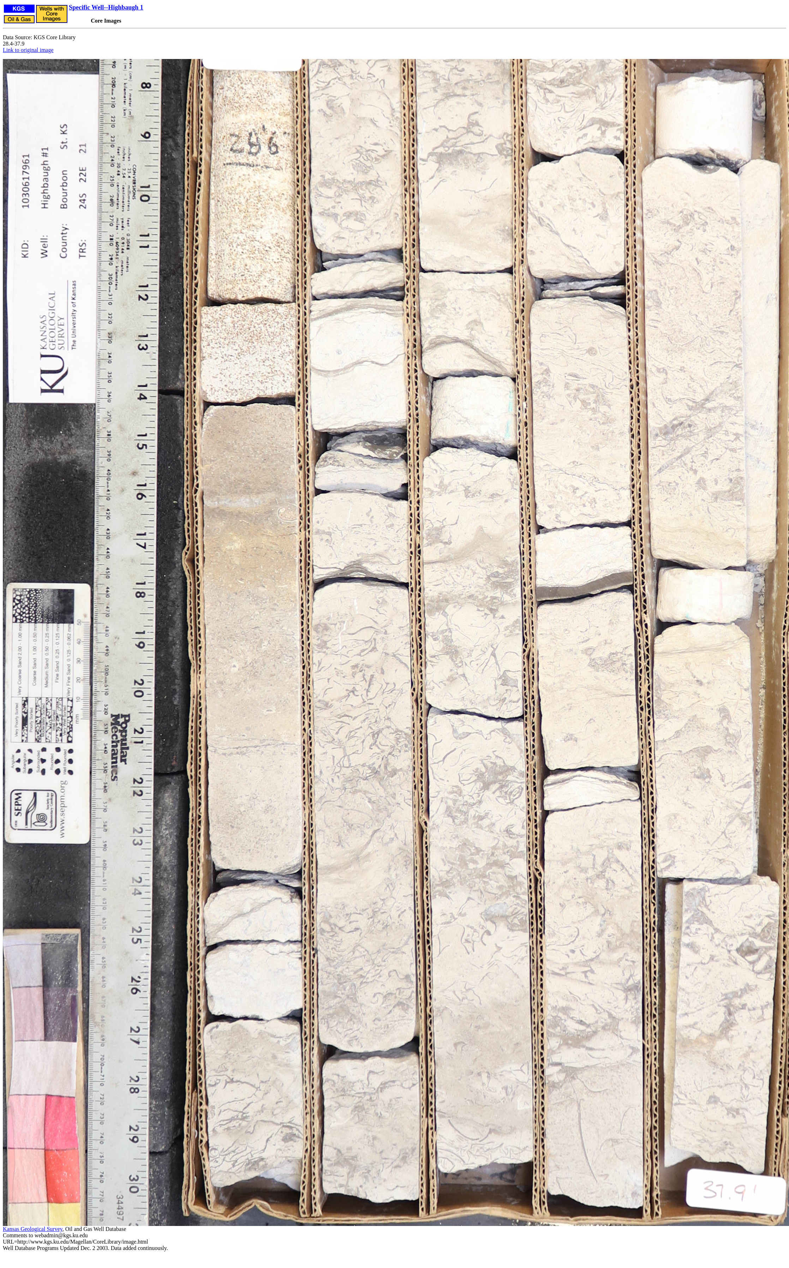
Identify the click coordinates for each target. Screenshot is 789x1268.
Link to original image (28, 50)
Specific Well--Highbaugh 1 (106, 7)
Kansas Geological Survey (32, 1229)
